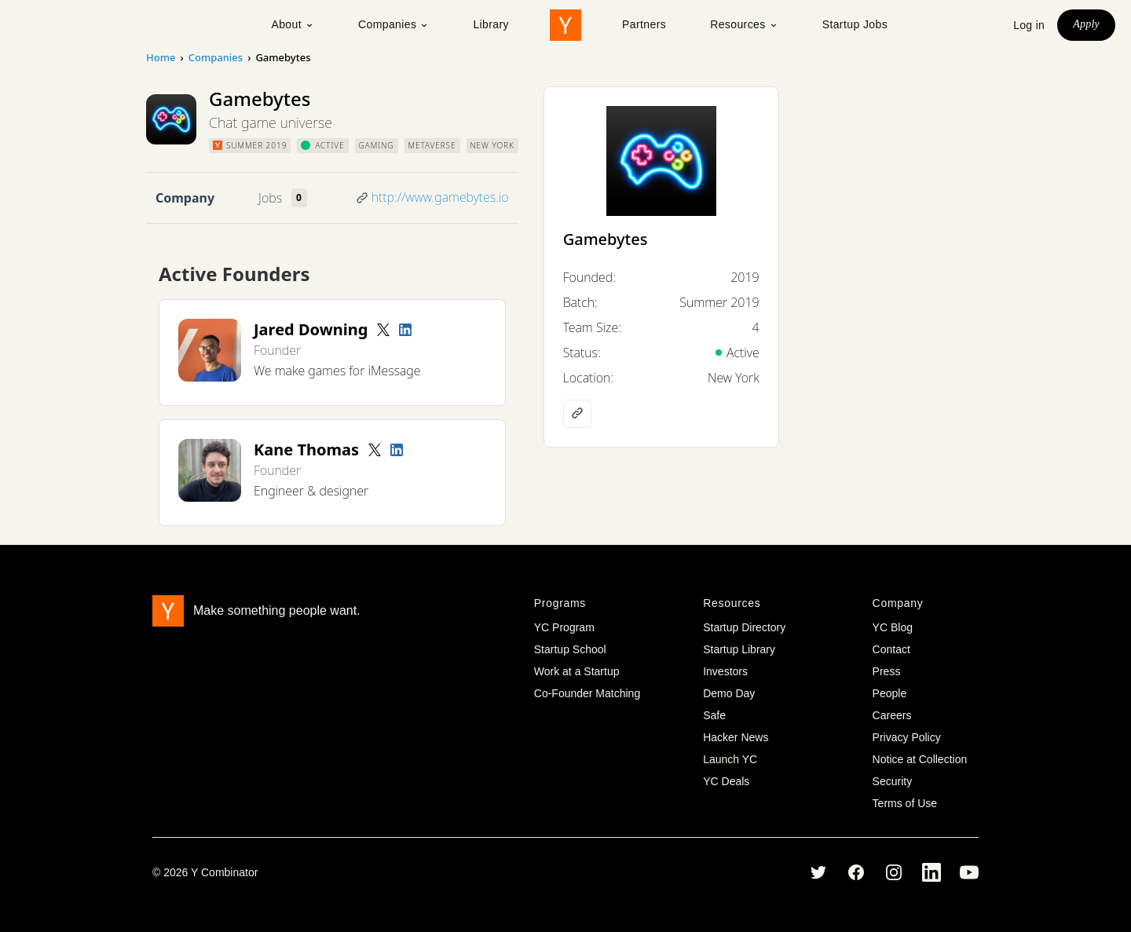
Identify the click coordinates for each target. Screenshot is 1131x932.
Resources (744, 24)
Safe (714, 715)
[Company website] (577, 414)
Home (160, 57)
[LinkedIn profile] (405, 329)
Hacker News (735, 737)
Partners (644, 24)
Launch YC (730, 759)
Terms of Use (905, 803)
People (890, 693)
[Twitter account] (383, 329)
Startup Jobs (855, 24)
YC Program (564, 627)
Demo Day (729, 693)
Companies (393, 24)
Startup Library (739, 649)
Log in (1029, 25)
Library (491, 24)
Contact (891, 649)
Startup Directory (744, 627)
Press (887, 671)
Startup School (570, 649)
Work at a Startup (577, 671)
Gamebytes (605, 239)
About (292, 24)
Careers (892, 715)
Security (893, 781)
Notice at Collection (920, 759)
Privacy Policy (907, 737)
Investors (725, 671)
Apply (1086, 24)
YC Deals (726, 781)
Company (185, 198)
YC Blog (893, 627)
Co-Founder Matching (587, 693)
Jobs (270, 198)
